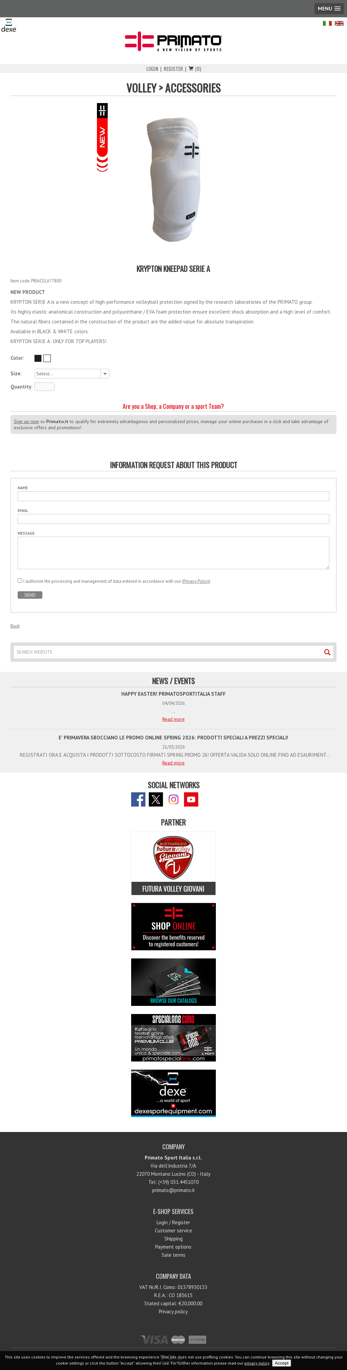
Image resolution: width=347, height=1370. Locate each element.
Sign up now (26, 421)
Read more (173, 719)
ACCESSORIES (193, 88)
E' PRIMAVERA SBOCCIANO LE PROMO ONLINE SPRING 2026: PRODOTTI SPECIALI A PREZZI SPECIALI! (173, 737)
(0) (198, 68)
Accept (282, 1363)
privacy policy (256, 1363)
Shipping (173, 1238)
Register (173, 68)
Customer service (173, 1230)
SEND (30, 595)
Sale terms (173, 1255)
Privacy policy (173, 1311)
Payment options (173, 1247)
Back (15, 626)
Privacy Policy (196, 581)
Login (152, 68)
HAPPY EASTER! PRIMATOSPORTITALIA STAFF (173, 694)
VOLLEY (141, 88)
